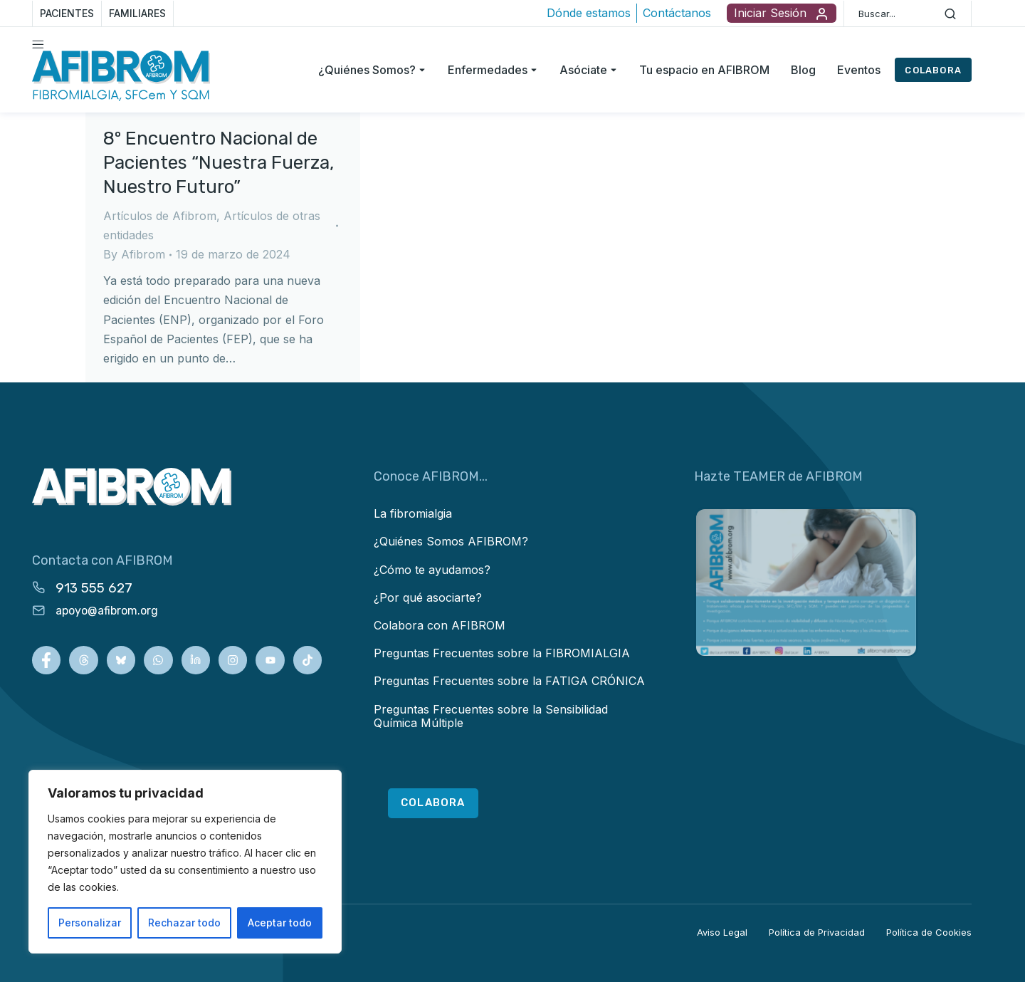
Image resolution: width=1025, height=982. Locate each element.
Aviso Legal (722, 932)
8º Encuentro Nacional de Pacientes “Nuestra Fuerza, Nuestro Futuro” (218, 162)
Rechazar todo (184, 922)
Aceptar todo (280, 922)
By (134, 254)
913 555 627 (94, 588)
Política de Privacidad (817, 932)
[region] (185, 862)
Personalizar (89, 922)
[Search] (950, 13)
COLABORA (933, 70)
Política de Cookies (929, 932)
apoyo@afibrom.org (107, 610)
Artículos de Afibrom (159, 216)
